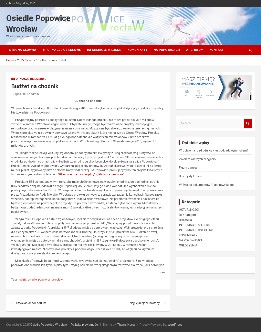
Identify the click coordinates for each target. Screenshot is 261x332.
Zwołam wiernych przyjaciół (198, 159)
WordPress (175, 324)
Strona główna (22, 50)
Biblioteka (185, 220)
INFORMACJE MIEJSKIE (104, 50)
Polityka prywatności (84, 324)
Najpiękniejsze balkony (145, 303)
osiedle (32, 279)
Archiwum (194, 50)
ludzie (23, 279)
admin (35, 94)
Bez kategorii (187, 215)
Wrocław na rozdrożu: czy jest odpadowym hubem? (214, 150)
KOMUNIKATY (137, 50)
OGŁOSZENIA (188, 245)
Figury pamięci (188, 167)
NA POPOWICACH (167, 50)
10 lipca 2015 (19, 94)
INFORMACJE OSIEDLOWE (61, 50)
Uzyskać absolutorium (31, 303)
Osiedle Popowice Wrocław (48, 324)
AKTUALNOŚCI (189, 210)
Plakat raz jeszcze (110, 174)
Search (248, 123)
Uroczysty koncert (191, 176)
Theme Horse (126, 324)
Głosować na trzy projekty (76, 174)
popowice (44, 279)
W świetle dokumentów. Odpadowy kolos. (206, 185)
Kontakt (216, 50)
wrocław (57, 279)
